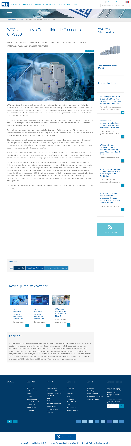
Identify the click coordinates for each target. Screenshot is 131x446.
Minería (69, 405)
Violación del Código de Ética (95, 396)
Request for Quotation (93, 399)
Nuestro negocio (31, 407)
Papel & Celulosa (71, 407)
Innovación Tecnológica (33, 402)
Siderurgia (70, 393)
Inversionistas (51, 4)
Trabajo (109, 2)
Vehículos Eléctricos (72, 410)
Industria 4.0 (19, 268)
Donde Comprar (91, 391)
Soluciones (38, 4)
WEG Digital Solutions (35, 268)
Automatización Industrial (54, 403)
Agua (68, 396)
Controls (49, 401)
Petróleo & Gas (71, 388)
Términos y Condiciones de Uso (66, 443)
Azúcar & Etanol (71, 402)
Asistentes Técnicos (92, 393)
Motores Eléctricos (52, 388)
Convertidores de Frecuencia (56, 268)
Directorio (29, 396)
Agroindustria (70, 399)
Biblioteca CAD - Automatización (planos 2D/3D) (113, 394)
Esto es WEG (30, 388)
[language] (128, 2)
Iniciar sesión (120, 2)
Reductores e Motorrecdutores (55, 391)
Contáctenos (72, 4)
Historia (29, 393)
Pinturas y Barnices (52, 409)
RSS (78, 443)
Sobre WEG (14, 4)
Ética (61, 4)
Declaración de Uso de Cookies (45, 443)
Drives (48, 398)
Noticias (102, 2)
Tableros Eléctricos (52, 406)
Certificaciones (31, 410)
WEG (4, 4)
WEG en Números (32, 391)
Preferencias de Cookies (67, 437)
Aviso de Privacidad (27, 443)
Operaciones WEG (32, 399)
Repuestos (50, 412)
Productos (26, 4)
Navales (69, 391)
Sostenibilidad (31, 405)
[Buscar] (127, 6)
